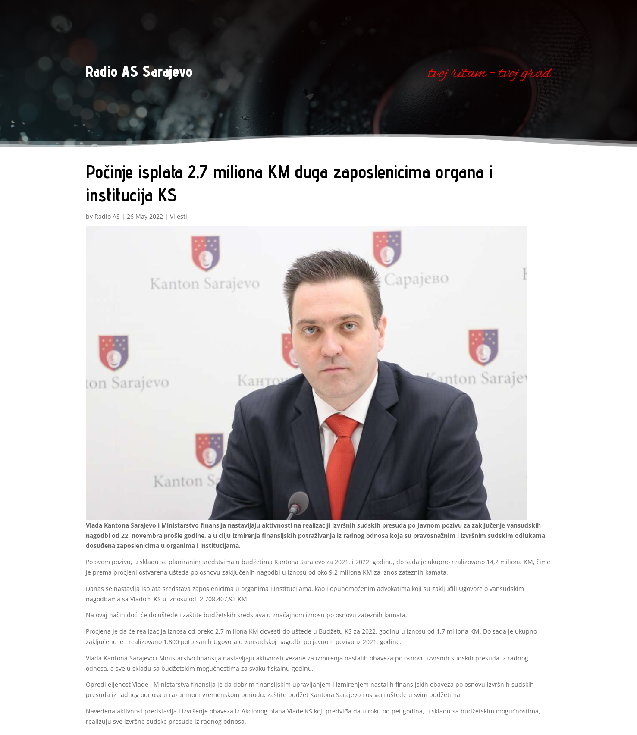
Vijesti (178, 216)
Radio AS (107, 216)
